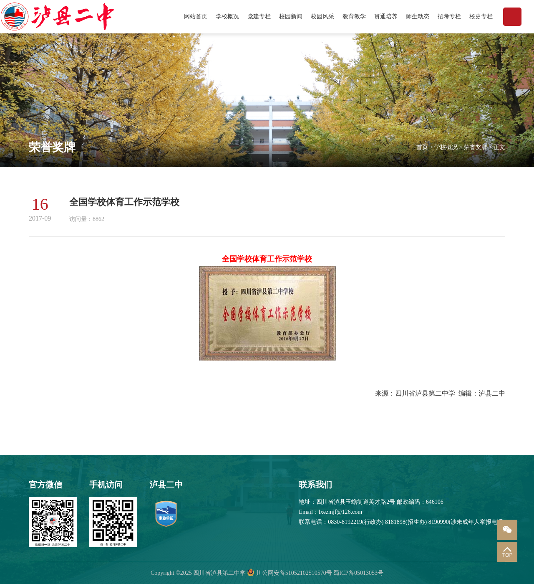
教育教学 (354, 16)
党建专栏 (259, 16)
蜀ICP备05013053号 (358, 573)
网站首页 (195, 16)
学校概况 (227, 16)
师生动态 (417, 16)
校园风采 (322, 16)
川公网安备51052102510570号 (294, 573)
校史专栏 (481, 16)
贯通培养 (386, 16)
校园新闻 (290, 16)
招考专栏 (449, 16)
